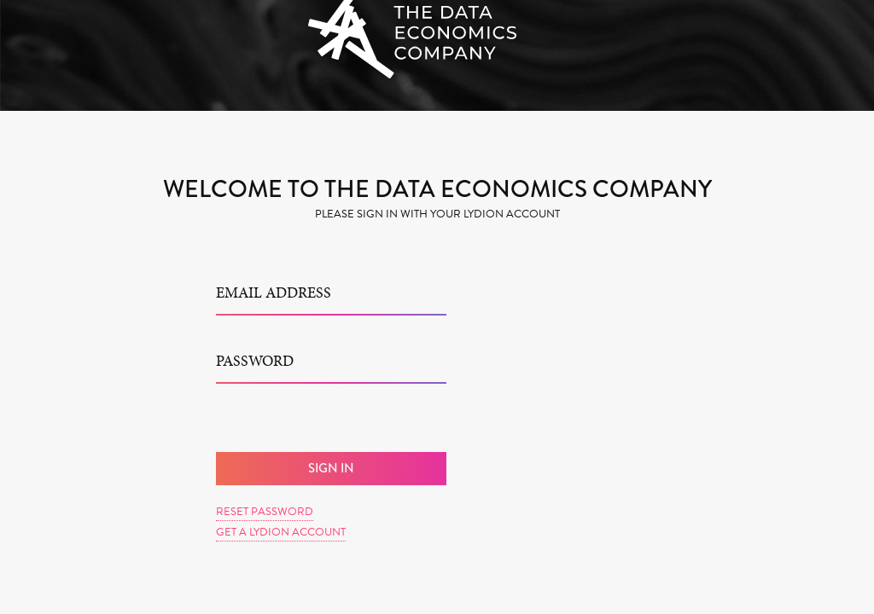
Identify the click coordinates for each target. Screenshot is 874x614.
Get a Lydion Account (281, 532)
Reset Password (264, 511)
